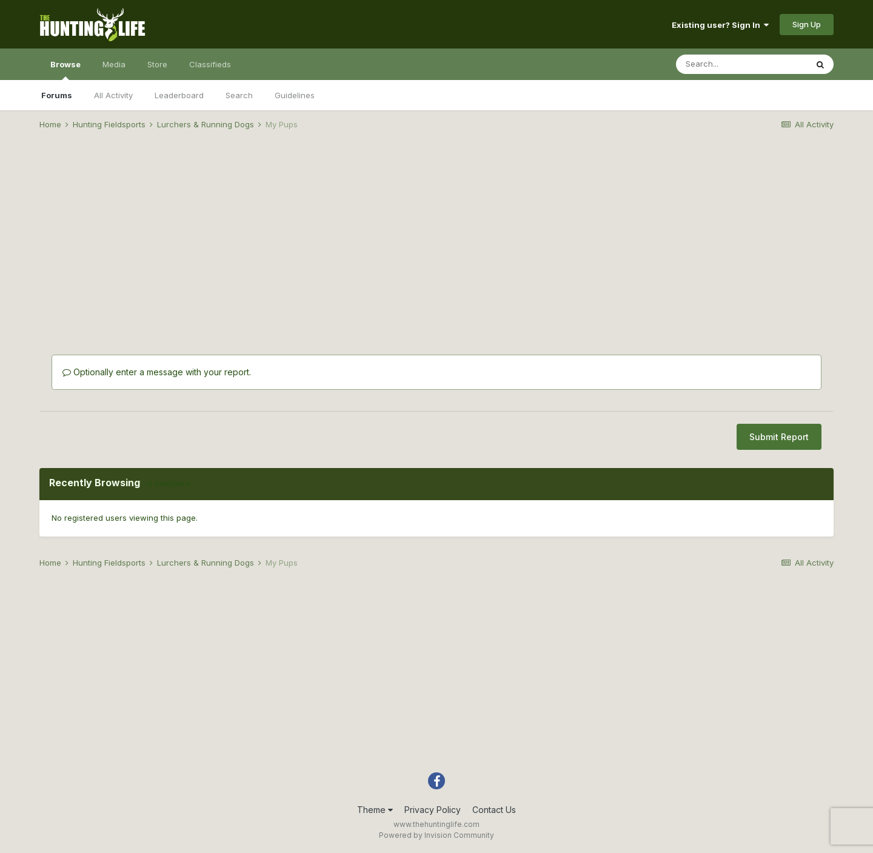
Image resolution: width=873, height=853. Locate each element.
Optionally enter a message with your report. (156, 372)
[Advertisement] (436, 234)
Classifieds (210, 64)
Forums (56, 95)
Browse (65, 69)
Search (239, 95)
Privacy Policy (432, 809)
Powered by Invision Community (436, 835)
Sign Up (806, 24)
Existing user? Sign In (720, 25)
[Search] (741, 64)
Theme (375, 809)
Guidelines (295, 95)
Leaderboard (179, 95)
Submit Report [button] (779, 437)
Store (157, 64)
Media (113, 64)
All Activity (113, 95)
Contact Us (494, 809)
